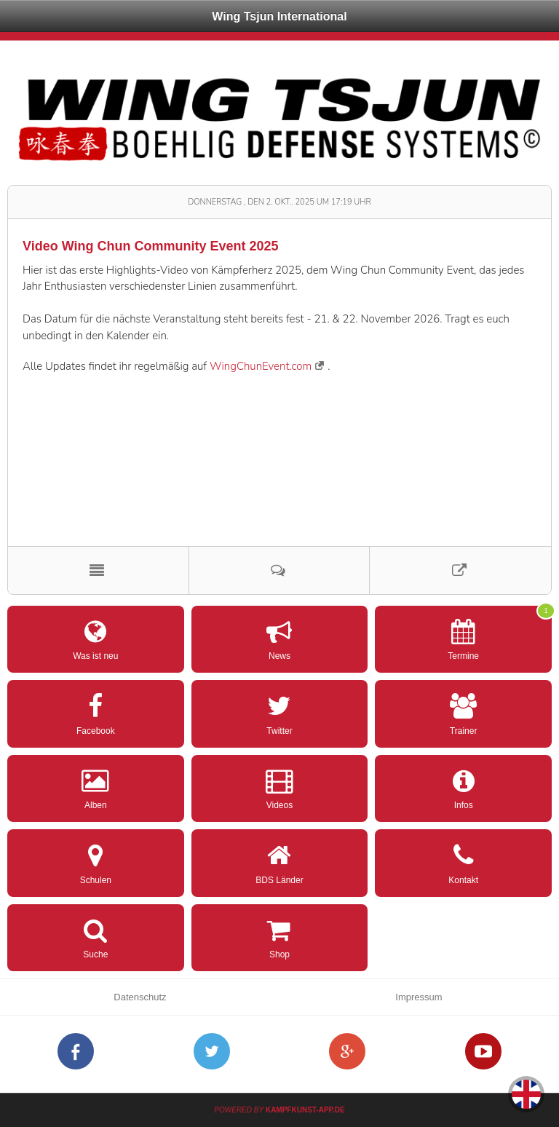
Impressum (418, 997)
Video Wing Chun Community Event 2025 (151, 246)
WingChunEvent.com (261, 366)
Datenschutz (140, 997)
